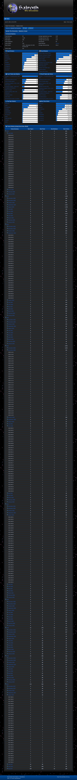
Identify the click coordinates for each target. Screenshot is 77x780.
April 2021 (10, 590)
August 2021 (11, 515)
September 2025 (12, 204)
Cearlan (7, 120)
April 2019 (10, 647)
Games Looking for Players (45, 55)
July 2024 (10, 302)
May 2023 (10, 334)
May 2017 (10, 768)
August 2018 (11, 666)
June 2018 (10, 671)
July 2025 (10, 209)
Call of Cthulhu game (9, 81)
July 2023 (10, 330)
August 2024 (11, 300)
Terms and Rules (62, 776)
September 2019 (12, 636)
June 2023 (10, 332)
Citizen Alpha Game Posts (45, 53)
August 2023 (11, 328)
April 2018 (10, 675)
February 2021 (11, 595)
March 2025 (11, 217)
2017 (7, 684)
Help (58, 776)
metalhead (41, 116)
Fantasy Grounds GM (44, 86)
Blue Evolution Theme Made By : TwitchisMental (16, 776)
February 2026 (11, 191)
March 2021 (11, 593)
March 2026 (11, 189)
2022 (7, 345)
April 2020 (10, 619)
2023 (7, 317)
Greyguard (7, 66)
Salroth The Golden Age (44, 67)
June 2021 (10, 586)
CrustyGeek (7, 58)
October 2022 (11, 417)
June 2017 (10, 766)
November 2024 (12, 228)
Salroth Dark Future (43, 71)
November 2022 (12, 350)
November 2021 (12, 508)
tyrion (6, 60)
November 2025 (12, 200)
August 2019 (11, 638)
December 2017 (12, 686)
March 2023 (11, 339)
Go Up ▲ (68, 776)
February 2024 (11, 313)
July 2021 (10, 584)
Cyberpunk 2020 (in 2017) (11, 79)
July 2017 (10, 764)
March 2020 (11, 621)
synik (6, 53)
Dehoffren (7, 69)
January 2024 (11, 315)
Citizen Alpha (42, 58)
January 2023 (11, 343)
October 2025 (11, 202)
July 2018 (10, 668)
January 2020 (11, 625)
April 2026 (10, 133)
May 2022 (10, 493)
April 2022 (10, 495)
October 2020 (11, 606)
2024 (7, 224)
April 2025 (10, 215)
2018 (7, 655)
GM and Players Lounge (44, 57)
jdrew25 (7, 55)
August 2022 (11, 421)
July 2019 (10, 640)
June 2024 (10, 304)
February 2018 (11, 679)
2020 (7, 599)
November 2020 (12, 603)
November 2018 (12, 660)
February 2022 (11, 499)
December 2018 (12, 658)
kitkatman (7, 57)
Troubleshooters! (42, 96)
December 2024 (12, 226)
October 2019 (11, 634)
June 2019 (10, 642)
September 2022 (12, 419)
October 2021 (11, 510)
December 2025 (12, 198)
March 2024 (11, 311)
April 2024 (10, 308)
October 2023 (11, 324)
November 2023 (12, 321)
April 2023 (10, 337)
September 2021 (12, 512)
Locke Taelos (8, 112)
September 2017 (12, 692)
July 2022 (10, 423)
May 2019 (10, 645)
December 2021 (12, 506)
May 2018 (10, 673)
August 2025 (11, 207)
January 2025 (11, 222)
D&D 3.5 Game (8, 89)
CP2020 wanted (8, 94)
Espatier (7, 62)
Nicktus (57, 43)
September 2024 (12, 233)
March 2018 (11, 677)
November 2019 (12, 632)
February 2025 (11, 220)
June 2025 (10, 211)
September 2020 (12, 608)
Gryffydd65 (7, 64)
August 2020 (11, 610)
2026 (7, 131)
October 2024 (11, 230)
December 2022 (12, 348)
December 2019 (12, 629)
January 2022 (11, 501)
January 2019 (11, 653)
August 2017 (11, 694)
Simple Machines (17, 778)
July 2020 (10, 612)
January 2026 (11, 194)
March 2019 (11, 649)
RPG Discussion (42, 65)
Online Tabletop (42, 60)
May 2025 (10, 213)
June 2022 (10, 426)
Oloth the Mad (8, 118)
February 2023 (11, 341)
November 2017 (12, 688)
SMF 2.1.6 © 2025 (10, 778)
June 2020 (10, 614)
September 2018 (12, 664)
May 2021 (10, 588)
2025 (7, 196)
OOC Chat (7, 96)
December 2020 (12, 601)
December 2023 (12, 319)
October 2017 (11, 690)
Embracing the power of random (12, 98)
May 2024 (10, 306)
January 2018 (11, 682)
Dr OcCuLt (7, 68)
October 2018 (11, 662)
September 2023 (12, 326)
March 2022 (11, 497)
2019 (7, 627)
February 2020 (11, 623)
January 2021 (11, 597)
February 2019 (11, 651)
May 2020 (10, 616)
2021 (7, 504)
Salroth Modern (42, 69)
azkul (6, 116)
